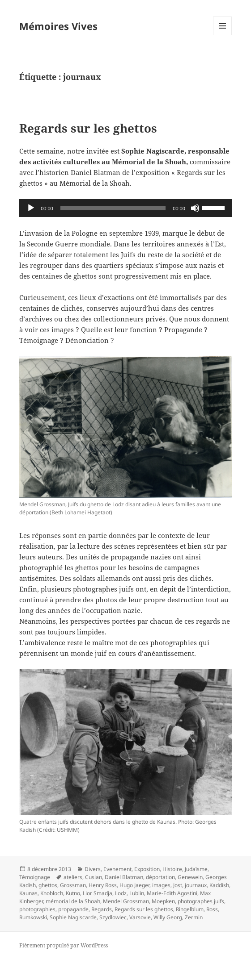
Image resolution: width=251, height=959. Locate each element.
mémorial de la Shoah (73, 901)
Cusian (93, 877)
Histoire (172, 869)
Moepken (163, 901)
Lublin (136, 893)
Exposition (147, 869)
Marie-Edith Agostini (172, 893)
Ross (212, 909)
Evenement (117, 869)
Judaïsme (196, 869)
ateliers (73, 877)
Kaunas (28, 893)
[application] (125, 208)
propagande (73, 909)
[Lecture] (30, 208)
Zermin (194, 917)
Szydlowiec (113, 917)
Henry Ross (103, 885)
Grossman (73, 885)
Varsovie (140, 917)
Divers (93, 869)
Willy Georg (167, 917)
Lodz (121, 893)
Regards (101, 909)
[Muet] (195, 208)
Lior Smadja (97, 893)
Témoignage (34, 877)
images (161, 885)
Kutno (73, 893)
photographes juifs (201, 901)
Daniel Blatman (124, 877)
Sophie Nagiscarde (73, 917)
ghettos (47, 885)
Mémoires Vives (58, 26)
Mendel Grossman (126, 901)
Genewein (190, 877)
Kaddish (219, 885)
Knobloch (51, 893)
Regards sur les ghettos (88, 128)
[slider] (113, 208)
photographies (37, 909)
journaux (196, 885)
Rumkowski (33, 917)
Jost (177, 885)
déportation (160, 877)
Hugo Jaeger (134, 885)
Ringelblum (190, 909)
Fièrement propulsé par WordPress (63, 945)
